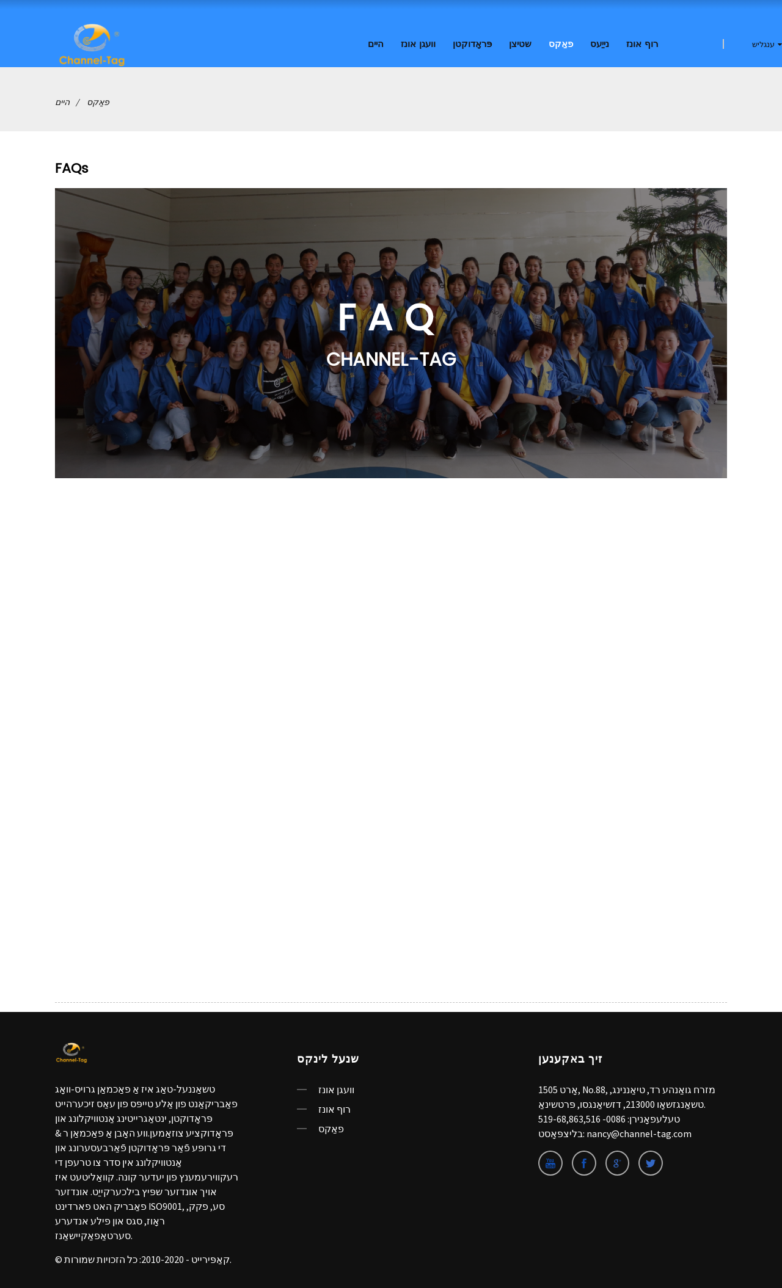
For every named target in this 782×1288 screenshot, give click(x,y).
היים (376, 44)
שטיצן (520, 44)
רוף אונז (642, 44)
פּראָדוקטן (472, 44)
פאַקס (561, 44)
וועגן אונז (418, 44)
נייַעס (599, 44)
